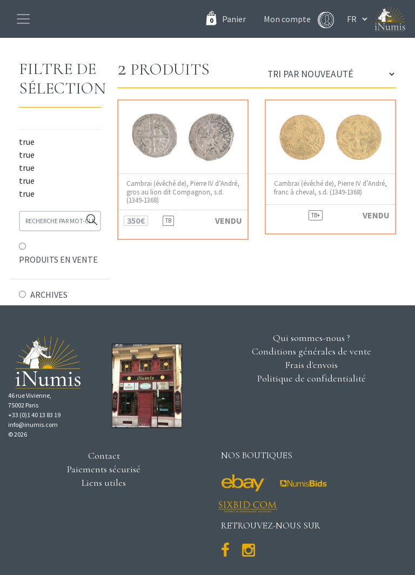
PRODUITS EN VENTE (58, 259)
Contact (104, 456)
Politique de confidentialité (311, 378)
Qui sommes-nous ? (311, 338)
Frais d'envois (311, 365)
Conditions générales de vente (311, 351)
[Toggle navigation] (23, 19)
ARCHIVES (49, 294)
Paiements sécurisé (103, 469)
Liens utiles (104, 483)
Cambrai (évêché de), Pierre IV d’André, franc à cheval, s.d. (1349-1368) (330, 187)
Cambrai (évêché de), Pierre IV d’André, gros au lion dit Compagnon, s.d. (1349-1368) (182, 191)
